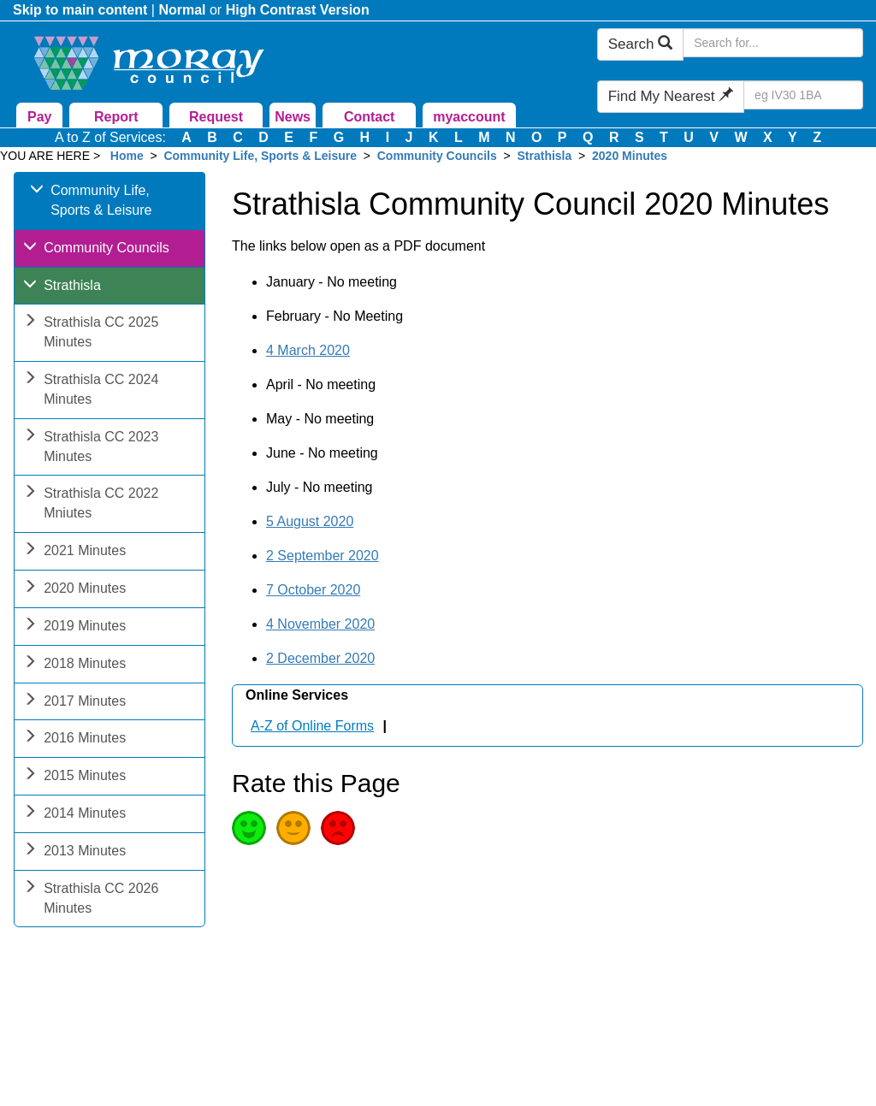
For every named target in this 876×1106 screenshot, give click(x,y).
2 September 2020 (322, 555)
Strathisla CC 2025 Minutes (90, 333)
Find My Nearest (670, 96)
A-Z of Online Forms (312, 726)
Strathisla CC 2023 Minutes (90, 448)
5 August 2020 (309, 521)
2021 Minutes (74, 552)
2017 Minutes (74, 703)
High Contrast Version (298, 10)
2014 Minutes (74, 815)
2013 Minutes (74, 852)
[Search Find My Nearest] (803, 94)
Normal (181, 10)
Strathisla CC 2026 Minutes (90, 900)
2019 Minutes (74, 627)
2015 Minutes (74, 777)
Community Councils (437, 156)
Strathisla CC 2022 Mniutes (90, 504)
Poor (338, 828)
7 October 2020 (313, 590)
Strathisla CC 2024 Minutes (90, 391)
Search (640, 44)
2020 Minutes (629, 156)
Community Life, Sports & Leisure (260, 156)
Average (293, 828)
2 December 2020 (320, 658)
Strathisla (546, 156)
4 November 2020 (320, 624)
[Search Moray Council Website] (773, 42)
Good (249, 828)
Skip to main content (80, 10)
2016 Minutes (74, 739)
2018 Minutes (74, 665)
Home (127, 156)
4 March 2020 (308, 350)
